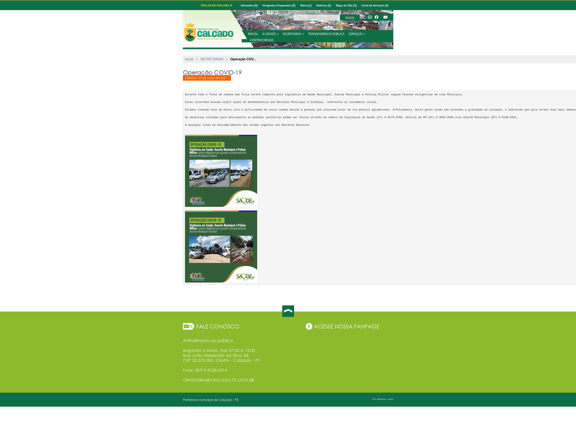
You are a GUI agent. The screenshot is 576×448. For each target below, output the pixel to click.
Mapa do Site (344, 5)
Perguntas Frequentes (277, 5)
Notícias (321, 5)
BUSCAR (349, 17)
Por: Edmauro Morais (382, 399)
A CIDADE (270, 34)
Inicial (189, 59)
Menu (303, 5)
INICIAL (253, 34)
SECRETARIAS (293, 34)
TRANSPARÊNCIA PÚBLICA (326, 34)
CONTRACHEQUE (261, 40)
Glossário (245, 5)
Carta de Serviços (373, 5)
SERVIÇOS (357, 34)
